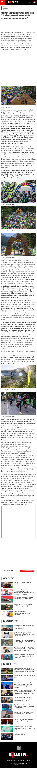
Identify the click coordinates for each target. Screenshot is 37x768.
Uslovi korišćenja (12, 760)
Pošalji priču (30, 2)
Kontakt (28, 760)
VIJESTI (10, 621)
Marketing (21, 760)
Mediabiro (33, 7)
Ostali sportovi (5, 8)
